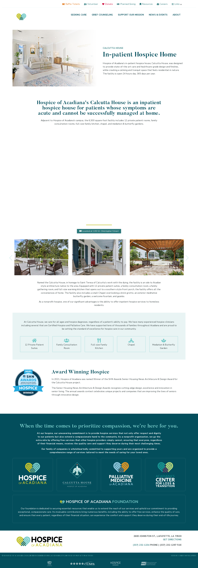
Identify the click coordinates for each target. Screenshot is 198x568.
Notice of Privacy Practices (79, 556)
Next (184, 255)
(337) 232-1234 (141, 545)
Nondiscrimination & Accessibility (47, 556)
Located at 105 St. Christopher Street (99, 231)
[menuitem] (71, 4)
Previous (10, 255)
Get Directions (172, 539)
